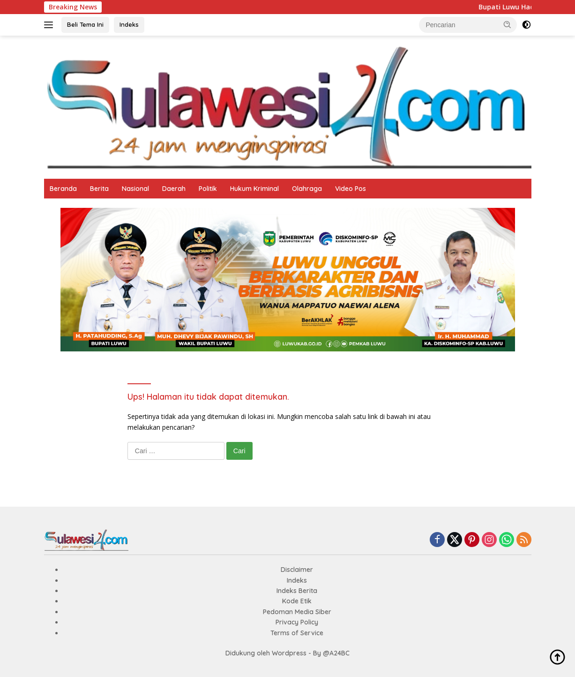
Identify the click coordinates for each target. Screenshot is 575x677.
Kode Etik (297, 601)
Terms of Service (296, 633)
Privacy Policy (297, 622)
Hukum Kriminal (254, 188)
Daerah (174, 188)
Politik (208, 188)
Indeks (129, 24)
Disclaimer (297, 569)
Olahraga (307, 188)
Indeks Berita (296, 590)
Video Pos (350, 188)
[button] (507, 24)
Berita (99, 188)
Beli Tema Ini (85, 24)
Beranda (63, 188)
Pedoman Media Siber (297, 612)
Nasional (135, 188)
